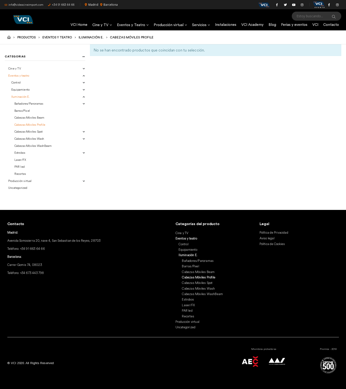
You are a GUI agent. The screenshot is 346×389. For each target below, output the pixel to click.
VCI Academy (252, 25)
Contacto (331, 25)
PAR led (19, 166)
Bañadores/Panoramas (28, 103)
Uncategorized (17, 188)
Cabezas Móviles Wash (29, 138)
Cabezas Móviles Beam (29, 117)
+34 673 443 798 (32, 273)
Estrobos (19, 152)
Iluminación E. (20, 96)
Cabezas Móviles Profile (29, 124)
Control (16, 82)
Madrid (91, 5)
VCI (315, 25)
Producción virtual (169, 25)
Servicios (199, 25)
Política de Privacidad (274, 232)
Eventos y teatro (18, 75)
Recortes (20, 174)
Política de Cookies (272, 244)
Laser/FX (20, 160)
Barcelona (109, 5)
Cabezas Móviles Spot (28, 131)
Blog (272, 25)
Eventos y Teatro (131, 25)
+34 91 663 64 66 (61, 4)
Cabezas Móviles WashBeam (33, 146)
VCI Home (79, 25)
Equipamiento (20, 89)
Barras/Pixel (22, 110)
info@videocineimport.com (24, 4)
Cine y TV (100, 25)
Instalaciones (225, 25)
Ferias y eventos (294, 25)
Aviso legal (267, 238)
